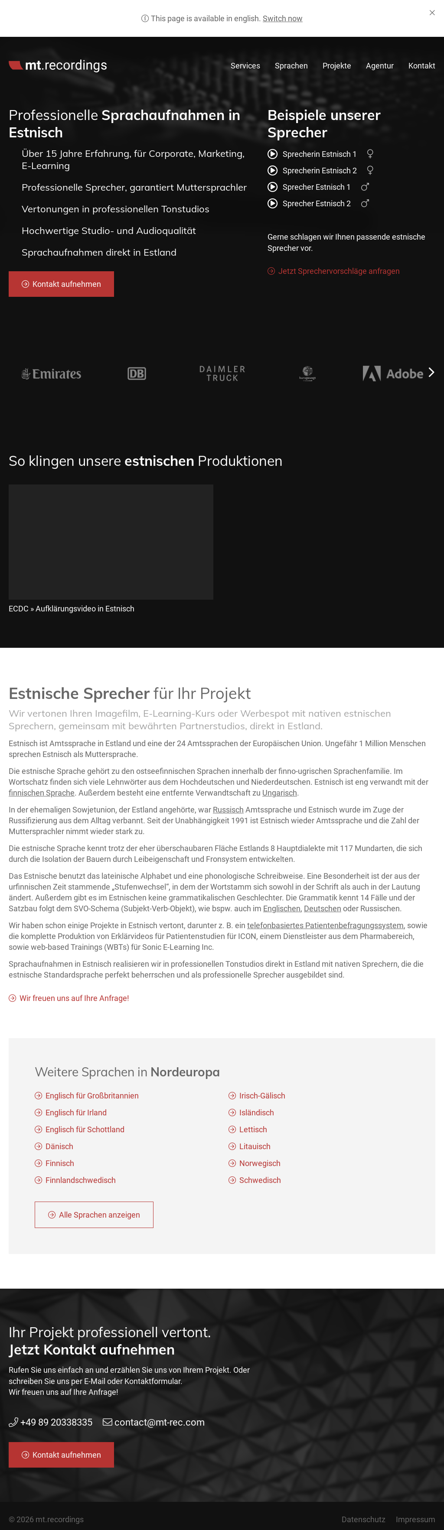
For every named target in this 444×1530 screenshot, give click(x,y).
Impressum (415, 1519)
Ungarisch (279, 794)
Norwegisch (260, 1165)
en (419, 46)
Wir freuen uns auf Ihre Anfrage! (74, 1000)
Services (245, 65)
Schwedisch (260, 1182)
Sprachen (291, 65)
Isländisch (256, 1114)
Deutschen (322, 910)
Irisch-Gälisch (262, 1097)
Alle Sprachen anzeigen (99, 1216)
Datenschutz (363, 1519)
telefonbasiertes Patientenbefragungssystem (325, 927)
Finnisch (60, 1165)
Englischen (281, 910)
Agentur (380, 65)
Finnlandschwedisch (81, 1182)
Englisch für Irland (76, 1114)
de (432, 46)
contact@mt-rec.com (362, 46)
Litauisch (255, 1148)
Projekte (337, 65)
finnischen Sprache (42, 794)
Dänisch (59, 1148)
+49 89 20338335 (282, 46)
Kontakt (421, 65)
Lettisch (253, 1131)
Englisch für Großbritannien (92, 1097)
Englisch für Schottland (85, 1131)
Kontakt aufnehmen (67, 284)
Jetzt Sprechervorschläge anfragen (339, 271)
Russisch (228, 811)
